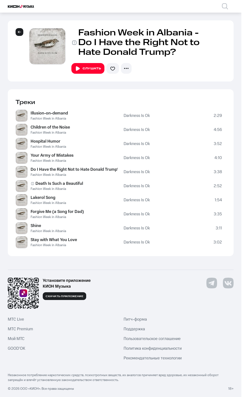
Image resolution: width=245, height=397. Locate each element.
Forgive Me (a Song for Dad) (57, 212)
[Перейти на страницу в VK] (228, 283)
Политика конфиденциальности (153, 348)
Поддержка (134, 329)
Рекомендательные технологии (153, 358)
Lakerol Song (43, 198)
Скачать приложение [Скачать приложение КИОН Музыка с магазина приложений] (64, 296)
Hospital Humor (45, 141)
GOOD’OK (16, 348)
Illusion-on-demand (49, 113)
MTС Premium (20, 329)
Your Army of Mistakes (52, 155)
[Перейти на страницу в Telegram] (211, 283)
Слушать (88, 69)
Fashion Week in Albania (48, 118)
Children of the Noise (50, 127)
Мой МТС (16, 339)
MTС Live (16, 319)
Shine (36, 226)
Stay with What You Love (54, 240)
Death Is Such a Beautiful (59, 183)
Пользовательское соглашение (152, 339)
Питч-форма (135, 319)
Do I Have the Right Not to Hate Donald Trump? (74, 169)
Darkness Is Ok (137, 116)
